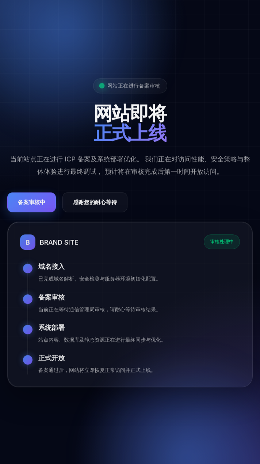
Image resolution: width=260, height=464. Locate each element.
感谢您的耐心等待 (95, 203)
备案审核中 (31, 203)
